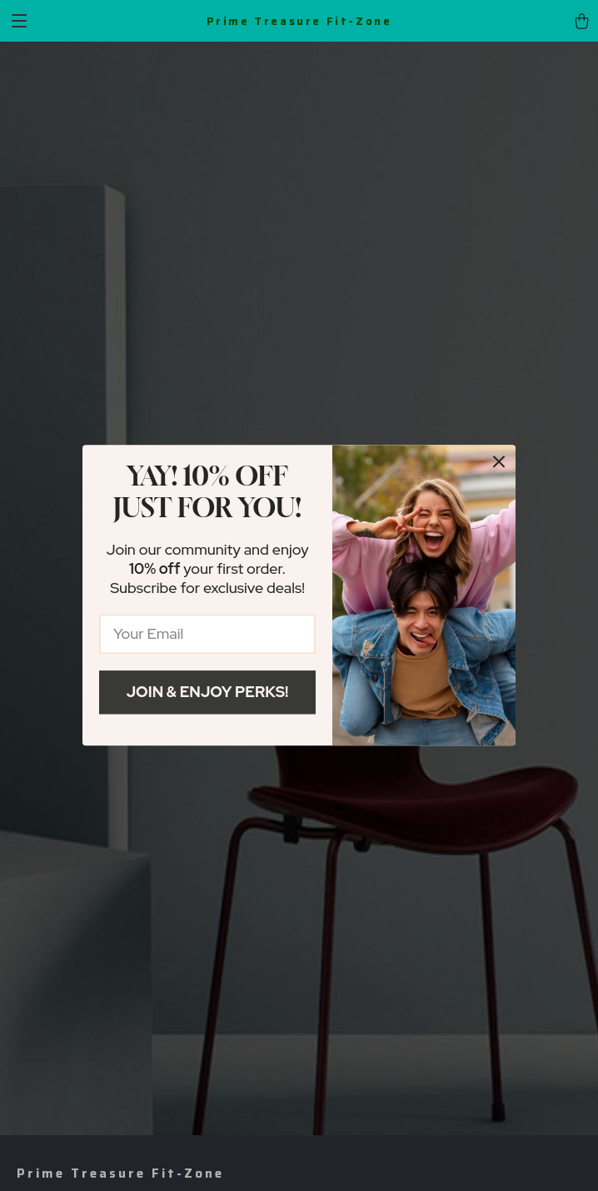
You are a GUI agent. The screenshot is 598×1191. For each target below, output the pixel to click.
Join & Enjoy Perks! (208, 691)
